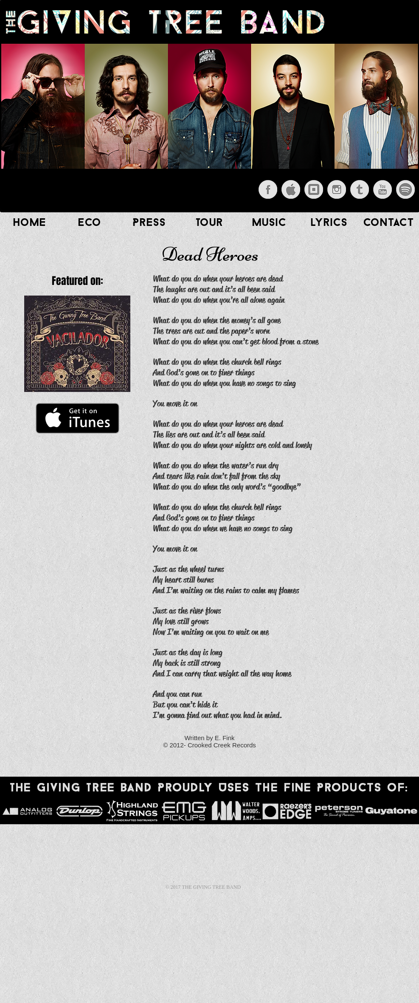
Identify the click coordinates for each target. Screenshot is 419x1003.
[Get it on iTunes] (77, 418)
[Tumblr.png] (359, 189)
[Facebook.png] (268, 189)
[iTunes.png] (290, 189)
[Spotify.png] (405, 189)
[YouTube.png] (382, 189)
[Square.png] (313, 189)
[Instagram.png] (336, 189)
